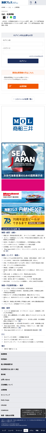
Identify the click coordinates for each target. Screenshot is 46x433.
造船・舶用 (5, 308)
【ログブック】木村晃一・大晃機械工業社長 (16, 337)
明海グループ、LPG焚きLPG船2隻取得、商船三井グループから (22, 295)
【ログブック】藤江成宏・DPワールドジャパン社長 (18, 339)
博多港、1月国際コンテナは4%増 (13, 267)
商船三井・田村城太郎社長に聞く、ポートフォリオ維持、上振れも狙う (24, 235)
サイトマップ (5, 395)
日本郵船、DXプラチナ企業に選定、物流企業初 (17, 247)
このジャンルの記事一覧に (24, 99)
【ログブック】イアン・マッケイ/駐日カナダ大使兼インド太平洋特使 (23, 342)
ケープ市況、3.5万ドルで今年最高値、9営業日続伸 (18, 288)
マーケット (19, 430)
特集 (37, 430)
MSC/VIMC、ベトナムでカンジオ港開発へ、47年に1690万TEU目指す (23, 281)
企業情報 (4, 390)
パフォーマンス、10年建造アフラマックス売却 (17, 304)
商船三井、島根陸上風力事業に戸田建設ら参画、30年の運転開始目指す (24, 301)
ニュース (10, 430)
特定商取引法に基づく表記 (10, 369)
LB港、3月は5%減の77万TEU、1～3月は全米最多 (18, 276)
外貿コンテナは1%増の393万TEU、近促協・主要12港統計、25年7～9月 (24, 258)
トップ (4, 430)
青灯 (3, 346)
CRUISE (4, 405)
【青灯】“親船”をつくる (10, 349)
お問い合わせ (5, 379)
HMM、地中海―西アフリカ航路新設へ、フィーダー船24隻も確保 (22, 279)
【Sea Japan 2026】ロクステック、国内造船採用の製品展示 (23, 330)
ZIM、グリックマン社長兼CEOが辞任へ (15, 265)
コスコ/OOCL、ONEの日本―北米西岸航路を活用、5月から (21, 260)
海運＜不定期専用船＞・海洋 (12, 285)
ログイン (23, 61)
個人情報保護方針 (31, 414)
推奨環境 (4, 354)
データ (43, 430)
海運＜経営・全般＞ (8, 232)
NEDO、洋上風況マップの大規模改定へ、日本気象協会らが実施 (22, 242)
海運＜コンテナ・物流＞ (10, 255)
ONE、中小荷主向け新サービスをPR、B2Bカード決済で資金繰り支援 (24, 263)
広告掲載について (7, 385)
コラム (31, 430)
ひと (3, 334)
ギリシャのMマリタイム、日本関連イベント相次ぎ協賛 (19, 244)
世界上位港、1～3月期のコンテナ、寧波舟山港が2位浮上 (20, 274)
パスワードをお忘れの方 (36, 56)
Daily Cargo (5, 400)
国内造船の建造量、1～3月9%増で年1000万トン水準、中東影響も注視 (24, 323)
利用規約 (4, 359)
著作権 (3, 374)
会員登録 (23, 86)
